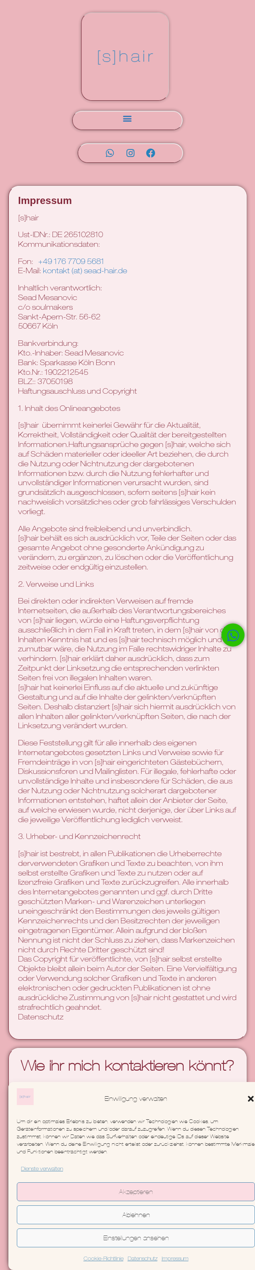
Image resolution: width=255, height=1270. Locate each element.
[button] (251, 1099)
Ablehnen (136, 1214)
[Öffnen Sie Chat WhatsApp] (232, 635)
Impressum (175, 1259)
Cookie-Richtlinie (104, 1259)
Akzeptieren (136, 1191)
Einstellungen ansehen (136, 1237)
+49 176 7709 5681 (71, 262)
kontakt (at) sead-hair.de (85, 271)
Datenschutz (143, 1259)
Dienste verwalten (42, 1169)
